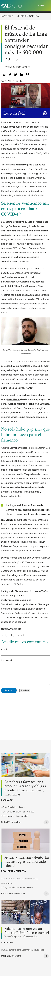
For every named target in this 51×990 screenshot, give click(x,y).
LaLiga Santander (17, 635)
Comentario (7, 660)
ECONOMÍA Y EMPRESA (13, 871)
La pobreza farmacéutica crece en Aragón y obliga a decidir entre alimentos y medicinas (25, 788)
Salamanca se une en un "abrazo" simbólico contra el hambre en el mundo (26, 933)
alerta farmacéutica (10, 816)
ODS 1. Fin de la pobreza (13, 807)
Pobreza (30, 811)
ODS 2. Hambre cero (11, 950)
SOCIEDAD (7, 800)
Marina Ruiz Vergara (11, 956)
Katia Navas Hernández (13, 893)
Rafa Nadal (13, 399)
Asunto (4, 649)
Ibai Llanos (7, 520)
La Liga (4, 635)
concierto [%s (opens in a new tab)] (21, 164)
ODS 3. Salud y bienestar (13, 811)
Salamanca (27, 950)
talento (29, 887)
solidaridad (39, 950)
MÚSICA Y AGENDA (28, 16)
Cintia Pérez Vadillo (11, 822)
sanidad (24, 816)
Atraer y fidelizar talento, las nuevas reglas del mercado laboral (26, 861)
